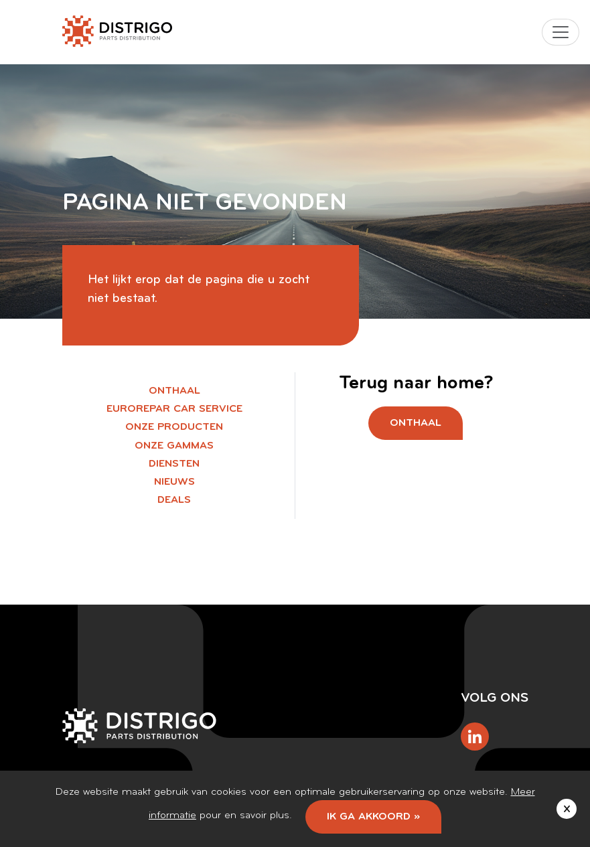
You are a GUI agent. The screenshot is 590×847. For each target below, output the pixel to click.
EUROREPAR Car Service (174, 409)
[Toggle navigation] (560, 32)
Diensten (174, 464)
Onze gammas (174, 446)
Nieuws (174, 482)
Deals (174, 500)
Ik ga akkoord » (373, 817)
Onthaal (174, 391)
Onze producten (174, 427)
